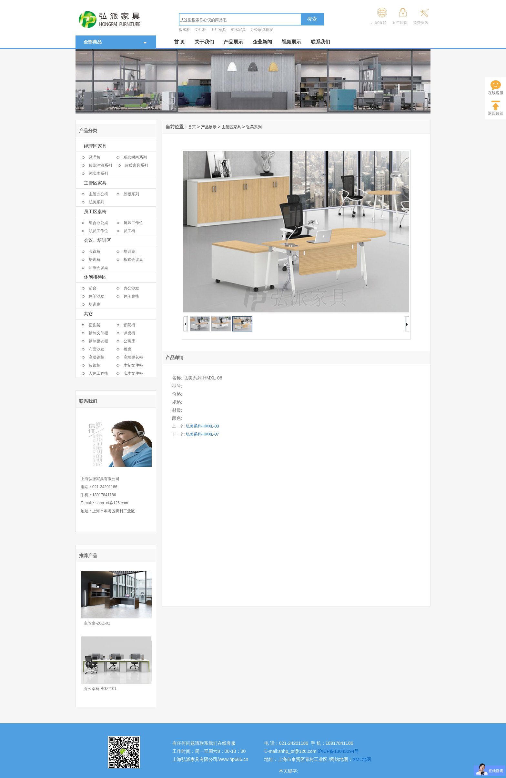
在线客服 (495, 93)
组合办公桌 (98, 223)
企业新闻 (262, 41)
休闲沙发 (96, 296)
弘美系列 (96, 202)
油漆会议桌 (98, 267)
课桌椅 (129, 333)
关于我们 (204, 41)
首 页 (179, 41)
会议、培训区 (97, 240)
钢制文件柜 (98, 333)
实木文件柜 (133, 373)
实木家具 (238, 29)
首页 (192, 127)
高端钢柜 (96, 357)
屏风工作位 (133, 223)
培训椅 (94, 259)
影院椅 (129, 325)
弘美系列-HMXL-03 (202, 426)
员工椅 (129, 231)
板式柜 (184, 29)
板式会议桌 (133, 259)
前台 (92, 288)
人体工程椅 (98, 373)
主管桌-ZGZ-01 (97, 623)
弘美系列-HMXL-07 (202, 434)
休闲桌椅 (131, 296)
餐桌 (127, 349)
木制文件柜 (133, 365)
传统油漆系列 (100, 165)
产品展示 (233, 41)
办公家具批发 (261, 29)
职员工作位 (98, 231)
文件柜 (200, 29)
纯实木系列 (98, 173)
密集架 (94, 325)
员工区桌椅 (95, 211)
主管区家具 (95, 183)
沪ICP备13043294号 (338, 751)
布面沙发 (96, 349)
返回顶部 (495, 113)
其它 (88, 313)
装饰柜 (94, 365)
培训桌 (129, 251)
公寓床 (129, 341)
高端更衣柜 (133, 357)
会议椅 (94, 251)
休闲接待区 (95, 277)
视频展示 (291, 41)
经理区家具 (95, 146)
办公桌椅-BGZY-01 (100, 688)
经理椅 (94, 157)
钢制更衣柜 (98, 341)
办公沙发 (131, 288)
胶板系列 (131, 194)
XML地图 (362, 759)
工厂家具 (218, 29)
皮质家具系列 (136, 165)
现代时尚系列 (135, 157)
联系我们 (320, 41)
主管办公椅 (98, 194)
